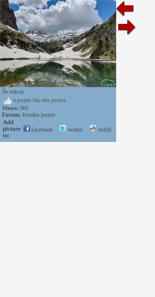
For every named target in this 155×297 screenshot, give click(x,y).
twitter (91, 124)
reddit (120, 124)
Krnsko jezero (38, 115)
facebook (58, 124)
